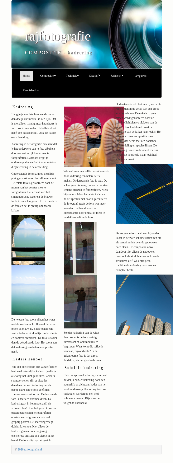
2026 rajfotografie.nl (30, 449)
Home (26, 75)
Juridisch (117, 75)
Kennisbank (31, 90)
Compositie (48, 75)
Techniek (72, 75)
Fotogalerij (140, 76)
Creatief (94, 75)
